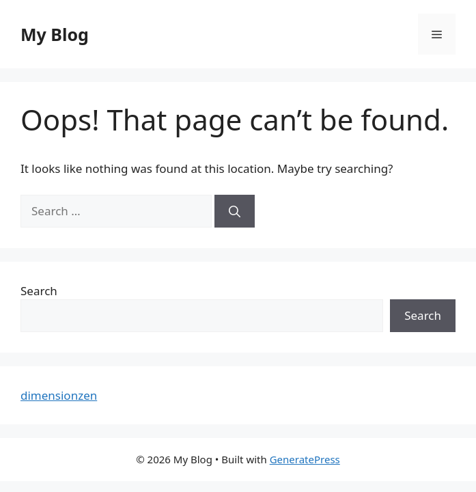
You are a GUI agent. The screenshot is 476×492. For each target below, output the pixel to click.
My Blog (54, 34)
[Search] (234, 211)
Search (38, 291)
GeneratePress (305, 459)
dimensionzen (58, 395)
